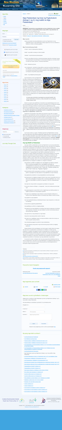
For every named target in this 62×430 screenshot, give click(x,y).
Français (4, 21)
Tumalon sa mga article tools (54, 15)
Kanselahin (43, 323)
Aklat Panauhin (50, 9)
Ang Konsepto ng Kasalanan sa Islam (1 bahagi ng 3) (34, 387)
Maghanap (43, 9)
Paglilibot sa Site (15, 9)
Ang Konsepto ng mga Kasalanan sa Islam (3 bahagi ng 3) (35, 391)
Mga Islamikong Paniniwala (37, 35)
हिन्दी (4, 24)
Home (3, 9)
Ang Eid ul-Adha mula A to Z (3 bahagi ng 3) (32, 375)
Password (4, 36)
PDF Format (56, 286)
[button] (3, 85)
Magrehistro (22, 9)
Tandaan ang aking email (7, 41)
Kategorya (36, 9)
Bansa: (24, 311)
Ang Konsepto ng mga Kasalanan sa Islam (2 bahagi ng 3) (35, 389)
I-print (36, 286)
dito (55, 326)
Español (4, 19)
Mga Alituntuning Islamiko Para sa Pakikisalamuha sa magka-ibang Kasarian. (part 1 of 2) (41, 362)
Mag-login (16, 39)
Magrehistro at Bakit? (13, 44)
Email (3, 33)
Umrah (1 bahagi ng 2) (28, 383)
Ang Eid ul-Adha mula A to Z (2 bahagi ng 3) (32, 374)
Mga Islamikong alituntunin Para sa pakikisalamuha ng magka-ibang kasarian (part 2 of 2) (41, 364)
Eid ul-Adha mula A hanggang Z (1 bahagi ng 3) (33, 372)
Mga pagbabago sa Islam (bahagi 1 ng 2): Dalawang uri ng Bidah (37, 377)
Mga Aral (29, 35)
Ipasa (34, 323)
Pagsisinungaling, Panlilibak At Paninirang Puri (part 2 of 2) (35, 342)
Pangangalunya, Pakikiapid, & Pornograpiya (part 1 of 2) (35, 358)
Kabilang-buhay (46, 35)
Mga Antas (29, 9)
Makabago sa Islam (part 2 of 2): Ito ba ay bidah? (33, 379)
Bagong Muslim (12, 4)
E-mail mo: (25, 308)
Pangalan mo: (26, 305)
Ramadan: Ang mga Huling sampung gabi (32, 381)
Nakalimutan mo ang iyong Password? (9, 43)
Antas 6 (24, 13)
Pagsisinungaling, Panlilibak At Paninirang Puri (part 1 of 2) (35, 340)
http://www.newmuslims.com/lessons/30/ (30, 256)
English (4, 16)
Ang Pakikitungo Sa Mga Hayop (30, 338)
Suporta (8, 9)
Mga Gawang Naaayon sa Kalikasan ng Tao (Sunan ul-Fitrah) (36, 370)
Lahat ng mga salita (6, 134)
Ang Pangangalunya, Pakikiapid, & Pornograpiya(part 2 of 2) (36, 360)
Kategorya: (25, 35)
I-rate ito (25, 286)
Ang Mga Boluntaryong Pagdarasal (31, 336)
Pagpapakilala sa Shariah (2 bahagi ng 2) (32, 368)
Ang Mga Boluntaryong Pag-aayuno (30, 273)
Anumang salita (5, 136)
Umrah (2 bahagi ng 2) (28, 385)
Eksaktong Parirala (6, 137)
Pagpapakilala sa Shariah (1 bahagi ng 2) (32, 366)
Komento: (25, 314)
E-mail (45, 286)
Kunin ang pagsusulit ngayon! (41, 268)
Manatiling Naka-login (6, 39)
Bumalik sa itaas (56, 284)
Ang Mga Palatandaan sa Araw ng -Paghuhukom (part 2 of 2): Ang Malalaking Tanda (51, 274)
